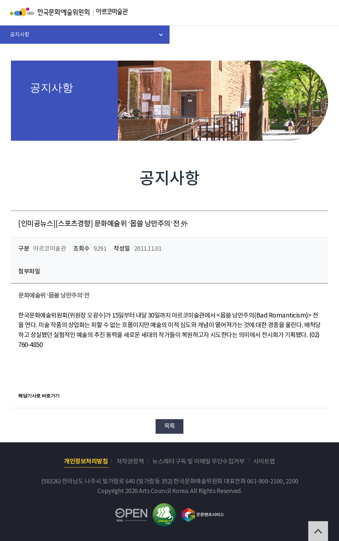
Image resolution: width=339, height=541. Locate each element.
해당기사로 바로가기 (39, 395)
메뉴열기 (323, 13)
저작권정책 (130, 461)
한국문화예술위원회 (53, 12)
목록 (169, 426)
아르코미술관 (112, 12)
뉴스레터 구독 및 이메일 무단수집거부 (198, 461)
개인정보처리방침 (86, 461)
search (306, 13)
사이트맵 (264, 461)
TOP (318, 531)
